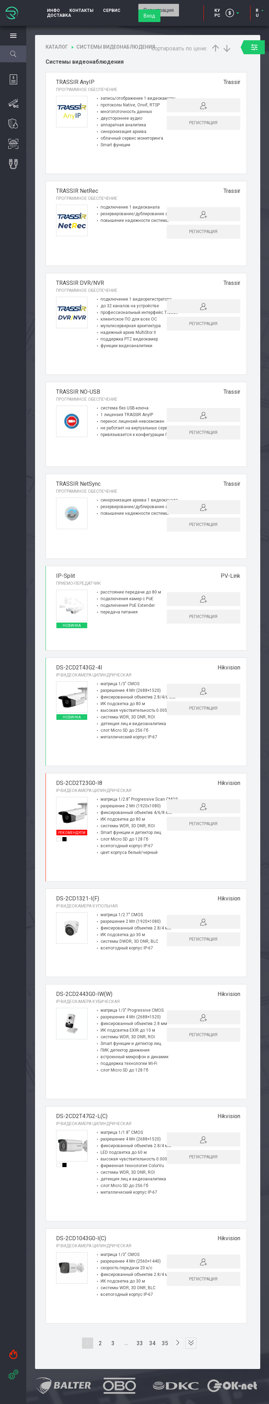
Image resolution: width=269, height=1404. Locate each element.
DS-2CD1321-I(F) (77, 903)
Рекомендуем (71, 837)
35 (165, 1348)
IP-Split (65, 579)
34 (153, 1348)
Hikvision (229, 672)
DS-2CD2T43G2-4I (79, 672)
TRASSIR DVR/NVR (80, 284)
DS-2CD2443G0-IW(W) (84, 998)
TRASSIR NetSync (78, 486)
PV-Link (230, 579)
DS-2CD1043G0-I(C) (81, 1243)
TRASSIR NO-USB (78, 392)
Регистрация (203, 122)
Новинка (72, 629)
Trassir (231, 82)
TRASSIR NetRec (77, 191)
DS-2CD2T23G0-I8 (79, 787)
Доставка (59, 15)
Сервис (111, 10)
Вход (149, 16)
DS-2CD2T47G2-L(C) (82, 1120)
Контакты (81, 10)
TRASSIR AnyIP (75, 82)
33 (140, 1348)
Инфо (53, 10)
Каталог (57, 47)
